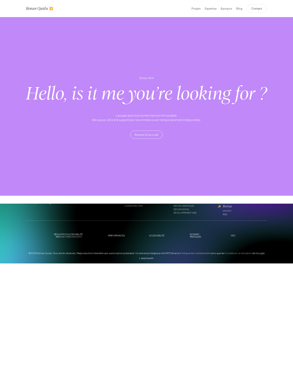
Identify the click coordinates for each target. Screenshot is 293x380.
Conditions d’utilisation (238, 253)
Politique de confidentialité (195, 253)
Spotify (227, 211)
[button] (146, 135)
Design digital (181, 209)
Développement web (184, 213)
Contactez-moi (133, 206)
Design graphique (183, 206)
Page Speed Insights (71, 237)
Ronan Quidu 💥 (39, 8)
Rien (225, 214)
